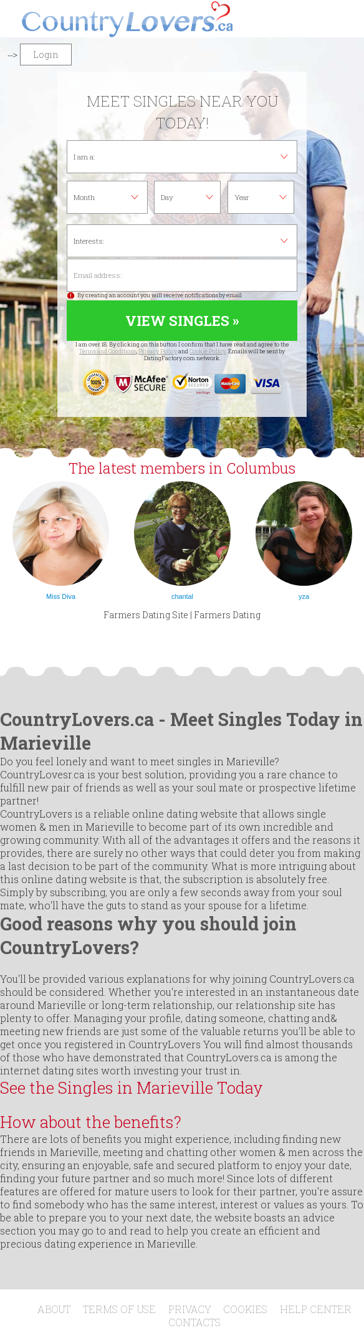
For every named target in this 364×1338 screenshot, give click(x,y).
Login (46, 54)
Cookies (245, 1309)
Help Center (316, 1309)
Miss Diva (60, 596)
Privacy (189, 1309)
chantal (182, 596)
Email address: (182, 275)
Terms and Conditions (107, 351)
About (53, 1309)
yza (304, 596)
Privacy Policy (157, 351)
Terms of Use (119, 1309)
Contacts (194, 1322)
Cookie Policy (207, 351)
